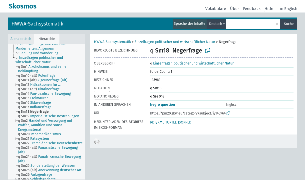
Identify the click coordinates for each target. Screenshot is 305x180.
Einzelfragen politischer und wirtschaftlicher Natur (175, 42)
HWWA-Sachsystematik (37, 24)
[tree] (46, 112)
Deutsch (215, 24)
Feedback (252, 8)
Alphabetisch (20, 39)
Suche (289, 24)
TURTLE (171, 122)
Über (234, 8)
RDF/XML (157, 122)
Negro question (162, 104)
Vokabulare (215, 8)
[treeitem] (52, 46)
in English (288, 8)
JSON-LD (184, 122)
